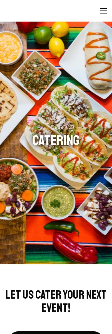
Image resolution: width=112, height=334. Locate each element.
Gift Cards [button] (56, 326)
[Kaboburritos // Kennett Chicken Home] (25, 10)
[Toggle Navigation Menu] (103, 10)
